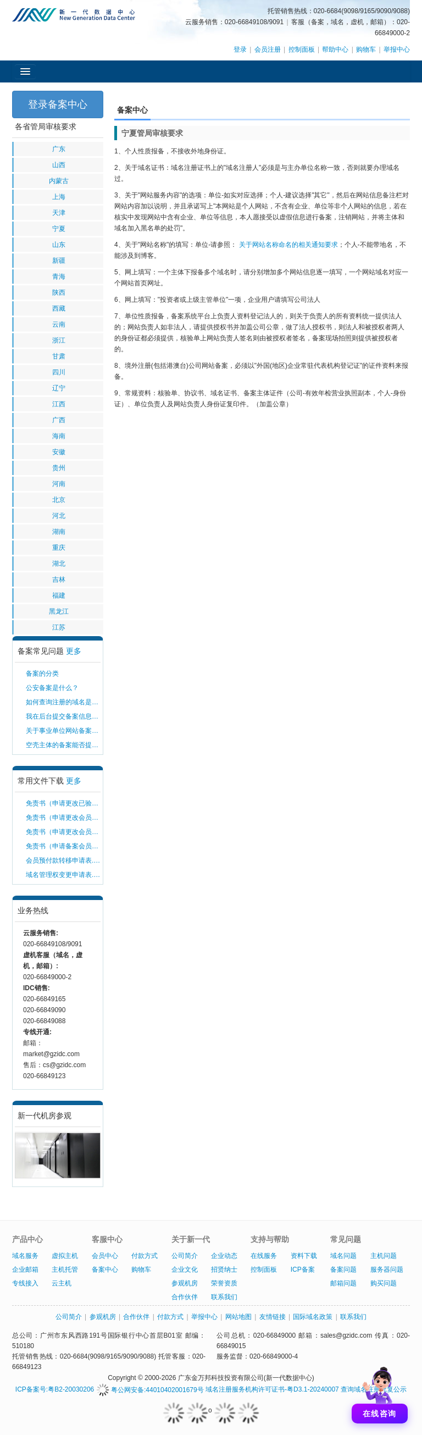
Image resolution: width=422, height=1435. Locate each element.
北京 (58, 500)
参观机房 (184, 1283)
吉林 (58, 579)
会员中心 (105, 1256)
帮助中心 (335, 49)
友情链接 (272, 1317)
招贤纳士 (224, 1269)
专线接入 (25, 1283)
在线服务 (264, 1256)
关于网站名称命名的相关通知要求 (288, 245)
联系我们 (224, 1297)
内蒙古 (59, 181)
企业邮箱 (25, 1269)
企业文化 (184, 1269)
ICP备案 (303, 1269)
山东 (58, 245)
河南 (58, 484)
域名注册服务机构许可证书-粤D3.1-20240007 (272, 1390)
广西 (58, 420)
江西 (58, 404)
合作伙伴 (184, 1297)
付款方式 (144, 1256)
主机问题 (383, 1256)
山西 (58, 165)
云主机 (61, 1283)
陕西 (58, 292)
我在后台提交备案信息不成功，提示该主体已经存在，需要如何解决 (63, 716)
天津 (58, 213)
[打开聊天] (379, 1392)
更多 (73, 651)
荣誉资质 (224, 1283)
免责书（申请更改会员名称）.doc (63, 817)
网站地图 (238, 1317)
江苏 (58, 627)
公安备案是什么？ (52, 688)
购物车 (366, 49)
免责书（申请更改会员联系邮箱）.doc (63, 832)
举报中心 (397, 49)
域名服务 (25, 1256)
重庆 (58, 547)
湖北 (58, 563)
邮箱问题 (343, 1283)
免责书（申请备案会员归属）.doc (63, 846)
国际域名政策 (312, 1317)
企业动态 (224, 1256)
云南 (58, 324)
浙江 (58, 340)
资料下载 (304, 1256)
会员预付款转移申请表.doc (63, 860)
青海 (58, 276)
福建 (58, 595)
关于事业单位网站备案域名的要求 (63, 731)
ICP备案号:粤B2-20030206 (54, 1390)
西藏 (58, 308)
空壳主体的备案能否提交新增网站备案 (63, 745)
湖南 (58, 532)
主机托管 (65, 1269)
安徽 (58, 452)
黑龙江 (59, 611)
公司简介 (184, 1256)
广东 (58, 149)
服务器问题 (386, 1269)
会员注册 (267, 49)
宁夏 (58, 229)
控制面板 (301, 49)
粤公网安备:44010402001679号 (150, 1390)
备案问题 (343, 1269)
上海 (58, 197)
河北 (58, 516)
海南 (58, 436)
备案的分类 (42, 673)
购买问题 (383, 1283)
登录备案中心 (57, 104)
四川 (58, 372)
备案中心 (105, 1269)
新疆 (58, 260)
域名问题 (343, 1256)
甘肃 (58, 356)
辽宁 (58, 388)
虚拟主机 (65, 1256)
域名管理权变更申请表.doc (63, 875)
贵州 (58, 468)
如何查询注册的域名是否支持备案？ (63, 702)
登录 (240, 49)
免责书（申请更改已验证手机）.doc (63, 803)
